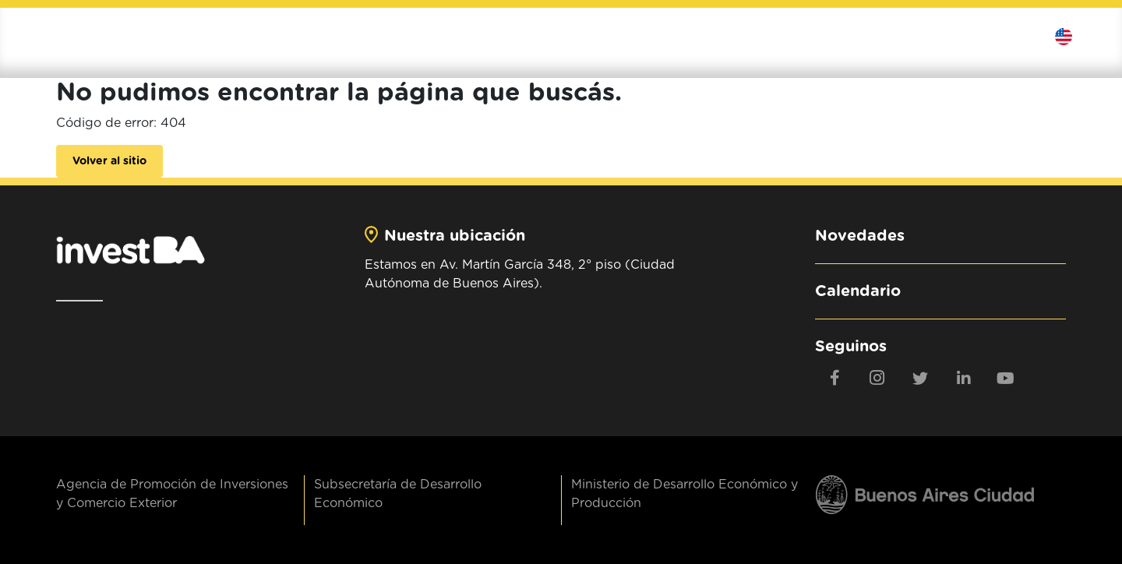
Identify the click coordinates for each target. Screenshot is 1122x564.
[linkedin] (963, 377)
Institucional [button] (565, 36)
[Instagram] (877, 377)
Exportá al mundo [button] (814, 36)
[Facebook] (834, 377)
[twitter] (920, 377)
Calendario (858, 291)
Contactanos (1013, 36)
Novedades (860, 236)
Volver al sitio (109, 161)
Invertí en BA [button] (681, 36)
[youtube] (1005, 377)
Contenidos (934, 36)
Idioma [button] (1075, 36)
